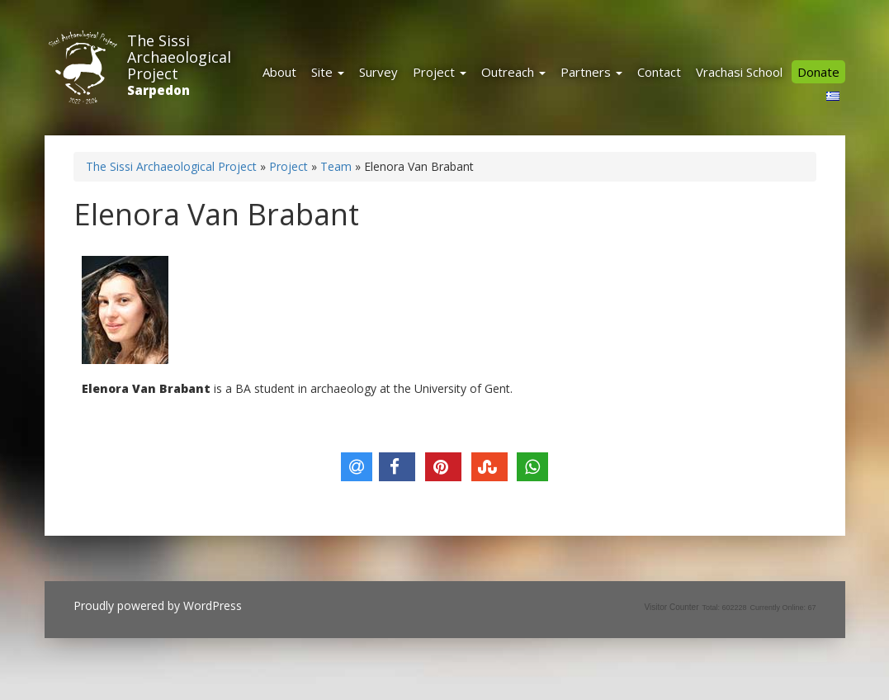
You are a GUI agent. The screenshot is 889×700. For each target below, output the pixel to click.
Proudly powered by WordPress (157, 605)
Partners (591, 72)
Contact (659, 72)
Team (336, 166)
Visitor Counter (672, 607)
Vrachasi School (739, 72)
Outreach (513, 72)
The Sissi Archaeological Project (179, 57)
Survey (378, 72)
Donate (818, 72)
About (279, 72)
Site (327, 72)
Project (439, 72)
